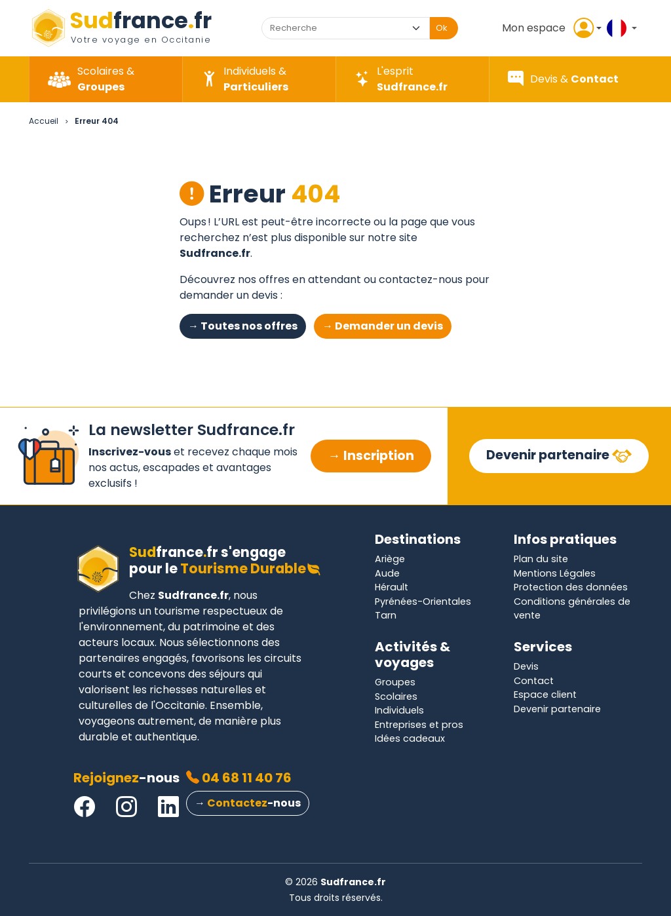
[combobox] (333, 28)
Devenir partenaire (549, 455)
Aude (387, 573)
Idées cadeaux (410, 738)
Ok (442, 28)
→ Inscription (370, 456)
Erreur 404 (97, 120)
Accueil (43, 120)
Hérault (391, 587)
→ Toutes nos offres (242, 326)
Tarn (385, 615)
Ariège (390, 558)
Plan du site (541, 558)
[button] (549, 28)
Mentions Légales (555, 573)
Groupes (395, 682)
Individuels (399, 710)
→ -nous (248, 803)
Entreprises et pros (419, 724)
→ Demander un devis (382, 326)
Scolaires (396, 696)
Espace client (545, 694)
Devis (526, 666)
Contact (534, 680)
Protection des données (571, 587)
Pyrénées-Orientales (423, 601)
